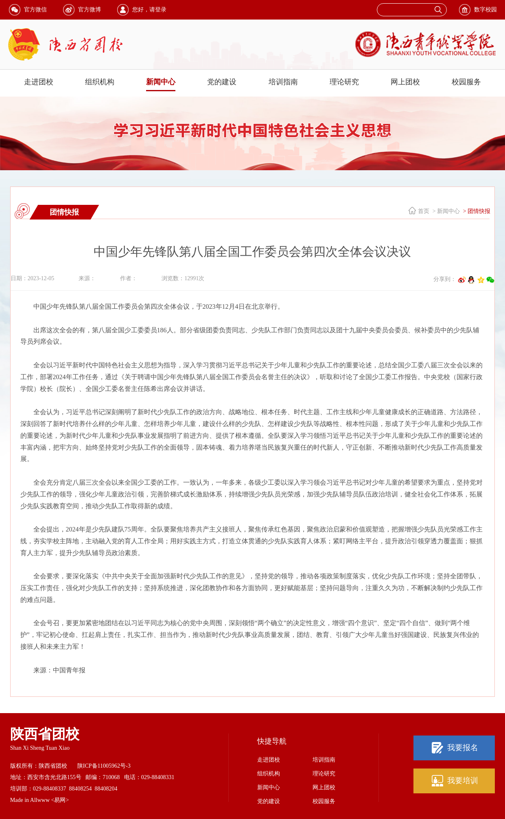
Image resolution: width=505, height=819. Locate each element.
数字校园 (485, 10)
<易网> (60, 800)
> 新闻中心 (445, 211)
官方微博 (89, 10)
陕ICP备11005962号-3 (104, 766)
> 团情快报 (475, 211)
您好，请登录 (149, 10)
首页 (423, 211)
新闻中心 (160, 82)
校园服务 (466, 82)
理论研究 (344, 82)
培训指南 (283, 82)
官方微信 (35, 10)
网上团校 (405, 82)
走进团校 (38, 82)
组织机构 (99, 82)
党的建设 (221, 82)
